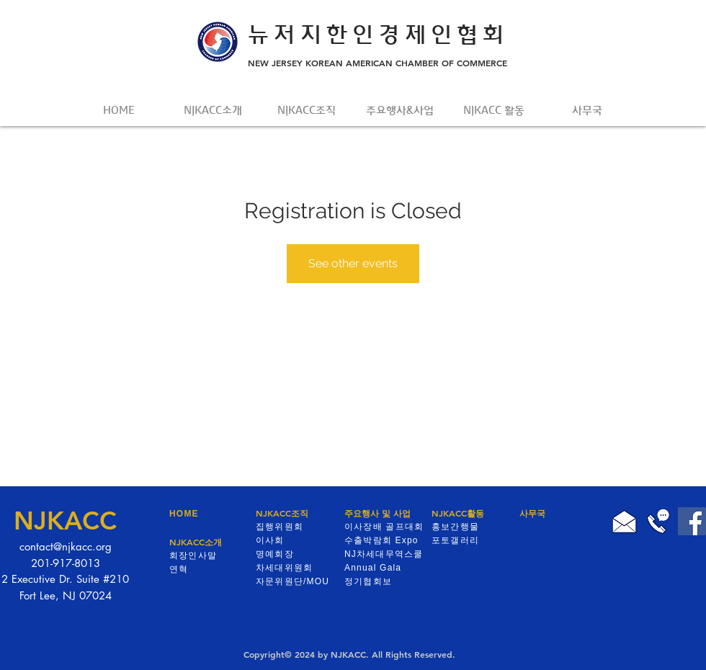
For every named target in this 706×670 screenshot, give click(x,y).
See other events (353, 263)
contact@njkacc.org (65, 546)
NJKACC (65, 520)
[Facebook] (692, 521)
